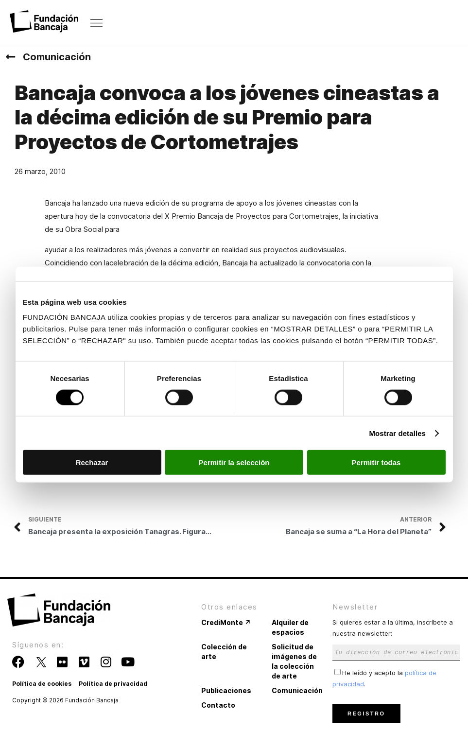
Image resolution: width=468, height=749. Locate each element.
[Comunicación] (10, 57)
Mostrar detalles (397, 433)
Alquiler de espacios (290, 627)
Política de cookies (41, 683)
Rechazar (92, 462)
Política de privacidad (113, 683)
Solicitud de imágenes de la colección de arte (294, 661)
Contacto (218, 705)
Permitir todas (376, 462)
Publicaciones (226, 690)
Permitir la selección (234, 462)
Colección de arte (224, 652)
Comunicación (57, 57)
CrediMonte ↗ (226, 622)
